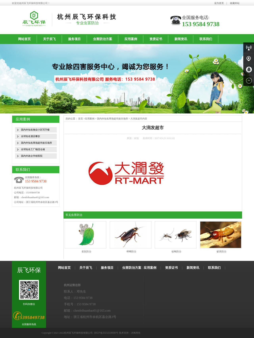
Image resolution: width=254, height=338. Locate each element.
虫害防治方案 (102, 39)
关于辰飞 (49, 39)
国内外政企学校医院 (31, 156)
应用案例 (130, 39)
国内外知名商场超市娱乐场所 (36, 142)
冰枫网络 (135, 332)
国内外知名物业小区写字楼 (35, 129)
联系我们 (205, 39)
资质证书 (155, 39)
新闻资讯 (180, 39)
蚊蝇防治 (176, 251)
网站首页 (24, 39)
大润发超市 (136, 118)
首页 (80, 118)
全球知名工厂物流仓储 (33, 149)
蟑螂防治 (131, 251)
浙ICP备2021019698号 (106, 332)
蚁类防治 (221, 251)
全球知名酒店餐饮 (30, 136)
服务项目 (74, 39)
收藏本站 (235, 3)
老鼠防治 (86, 251)
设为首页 (219, 3)
